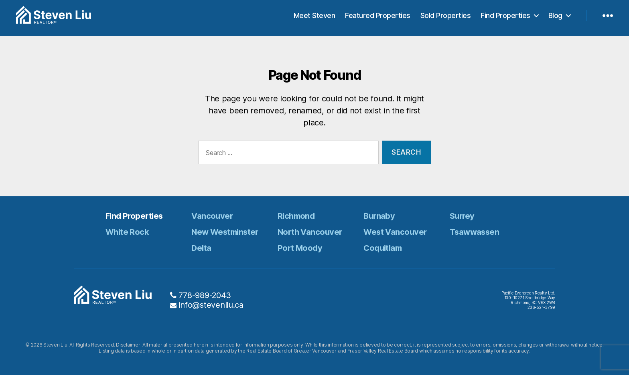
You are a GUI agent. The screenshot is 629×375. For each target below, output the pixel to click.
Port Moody (300, 248)
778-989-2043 (205, 295)
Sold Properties (445, 18)
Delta (201, 248)
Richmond (296, 216)
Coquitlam (382, 248)
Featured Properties (377, 18)
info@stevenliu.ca (211, 305)
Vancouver (212, 216)
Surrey (462, 216)
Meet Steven (314, 18)
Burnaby (379, 216)
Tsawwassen (474, 232)
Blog (555, 18)
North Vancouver (310, 232)
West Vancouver (394, 232)
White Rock (127, 232)
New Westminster (224, 232)
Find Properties (505, 18)
